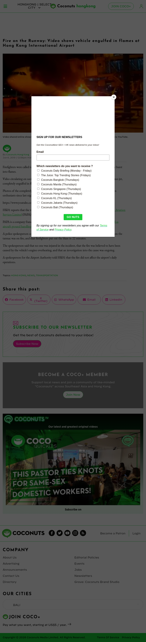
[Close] (113, 97)
